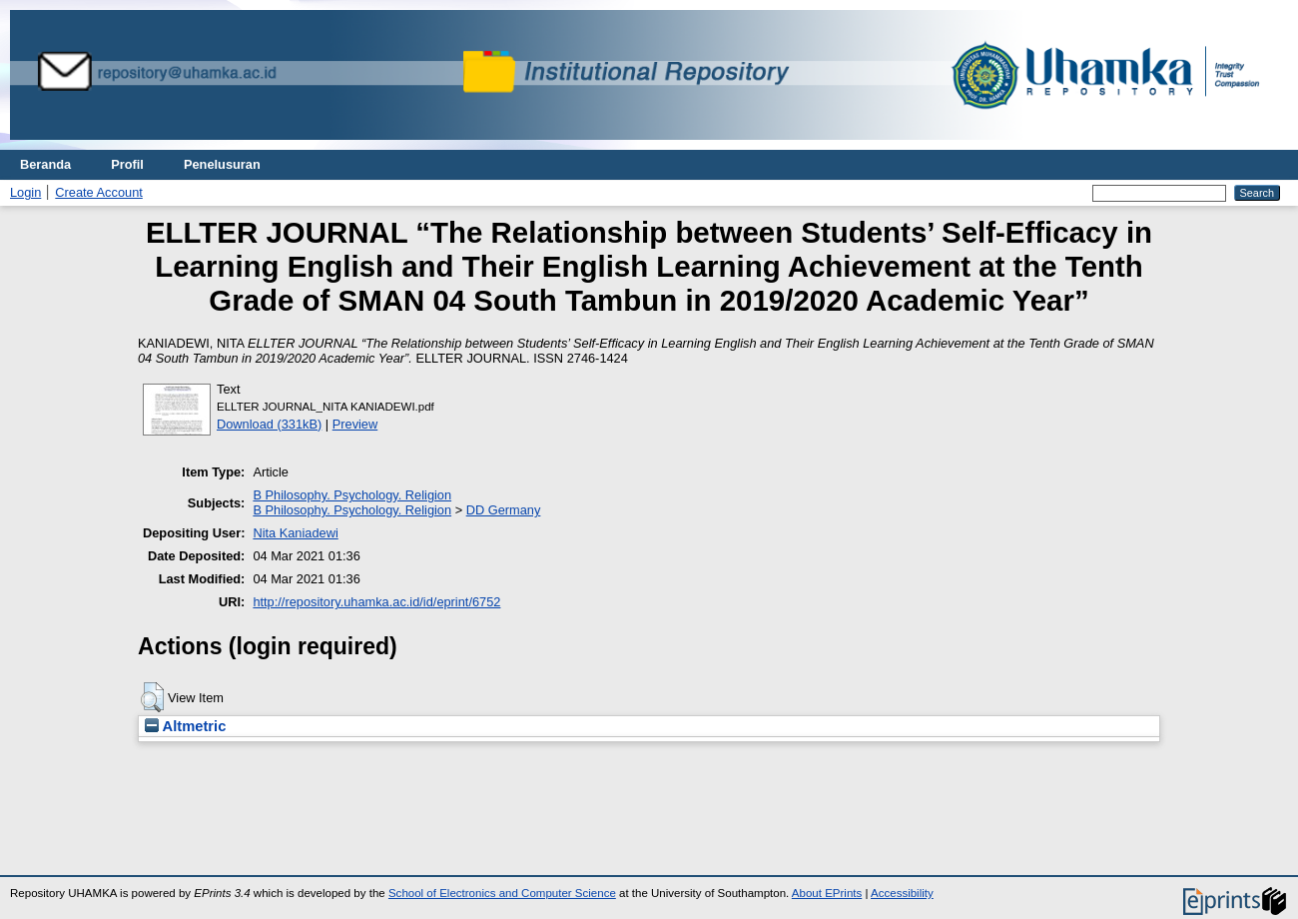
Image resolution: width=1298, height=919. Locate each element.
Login (25, 192)
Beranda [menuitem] (45, 164)
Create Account (99, 192)
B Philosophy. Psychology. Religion (352, 494)
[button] (152, 697)
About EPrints (827, 893)
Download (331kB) (269, 424)
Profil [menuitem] (127, 164)
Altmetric (185, 726)
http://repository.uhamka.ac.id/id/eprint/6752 (376, 601)
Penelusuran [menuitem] (222, 164)
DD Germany (503, 509)
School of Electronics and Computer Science (502, 893)
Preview (355, 424)
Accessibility (902, 893)
